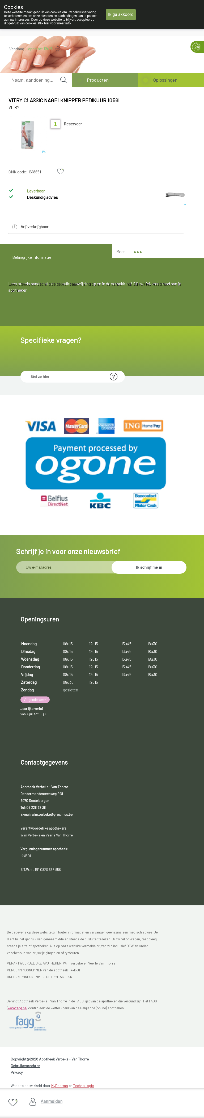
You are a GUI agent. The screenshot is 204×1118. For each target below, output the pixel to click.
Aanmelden (51, 1101)
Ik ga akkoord (121, 14)
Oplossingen (165, 80)
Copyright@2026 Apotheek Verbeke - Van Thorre (50, 1059)
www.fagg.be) (17, 1008)
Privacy (17, 1072)
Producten (98, 80)
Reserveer (73, 123)
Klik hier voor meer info (54, 23)
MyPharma (59, 1085)
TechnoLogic (83, 1085)
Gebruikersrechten (25, 1065)
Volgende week (35, 700)
